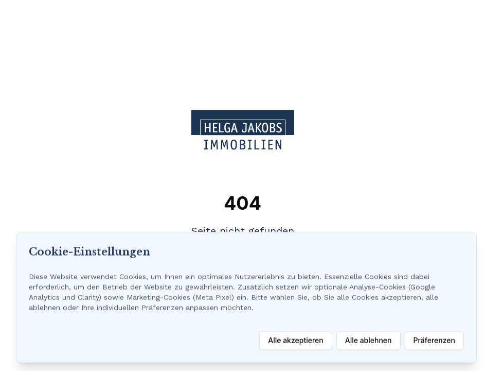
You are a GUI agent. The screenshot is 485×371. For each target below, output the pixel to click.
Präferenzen (434, 340)
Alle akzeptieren (296, 340)
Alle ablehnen (368, 340)
